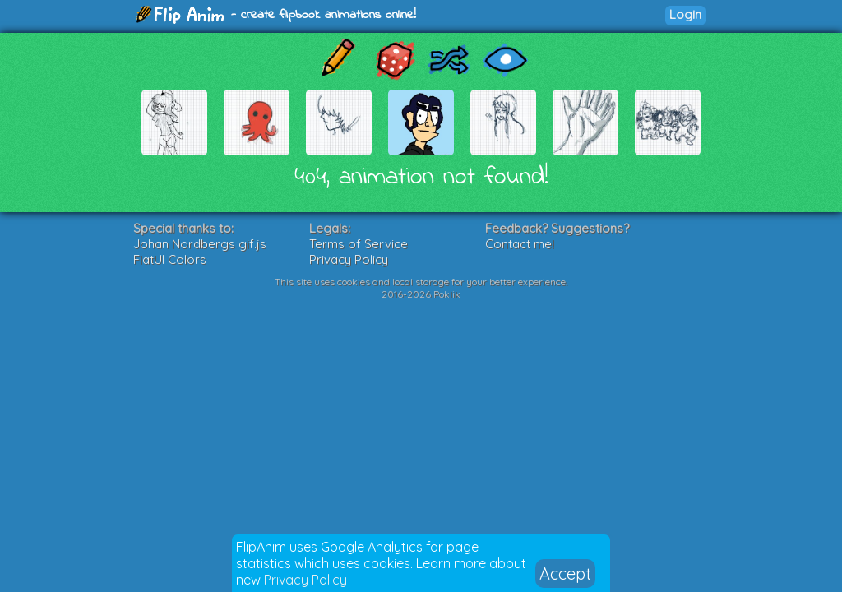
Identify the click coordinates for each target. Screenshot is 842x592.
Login (685, 14)
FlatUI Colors (169, 259)
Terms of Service (358, 244)
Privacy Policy (305, 579)
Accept (565, 573)
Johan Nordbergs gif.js (199, 244)
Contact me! (519, 244)
